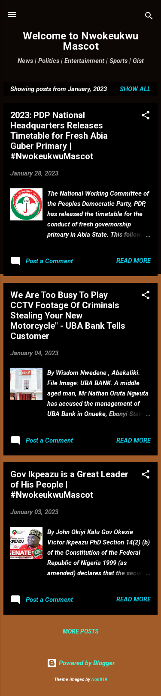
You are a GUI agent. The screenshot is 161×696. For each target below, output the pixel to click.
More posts (80, 631)
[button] (145, 116)
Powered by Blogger (81, 663)
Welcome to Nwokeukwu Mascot (80, 41)
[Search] (149, 17)
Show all (135, 89)
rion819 (99, 679)
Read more (133, 261)
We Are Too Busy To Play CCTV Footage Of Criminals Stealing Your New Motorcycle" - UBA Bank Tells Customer (67, 315)
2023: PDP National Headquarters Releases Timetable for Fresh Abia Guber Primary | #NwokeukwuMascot (59, 135)
